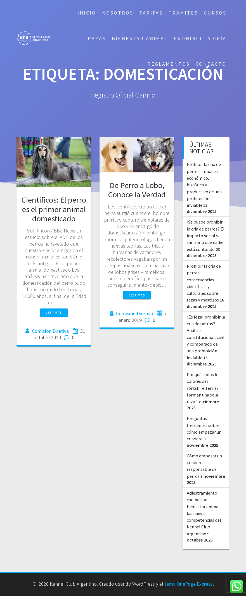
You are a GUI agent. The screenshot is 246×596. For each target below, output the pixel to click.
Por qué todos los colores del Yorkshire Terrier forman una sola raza (204, 388)
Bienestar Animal (140, 38)
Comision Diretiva (50, 331)
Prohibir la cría (200, 38)
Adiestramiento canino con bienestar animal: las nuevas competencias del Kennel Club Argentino (204, 513)
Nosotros (117, 13)
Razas (97, 38)
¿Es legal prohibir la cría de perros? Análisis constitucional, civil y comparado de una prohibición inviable (206, 337)
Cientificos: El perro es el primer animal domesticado (54, 209)
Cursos (215, 13)
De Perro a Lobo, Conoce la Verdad (137, 190)
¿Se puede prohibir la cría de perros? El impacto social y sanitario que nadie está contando (205, 235)
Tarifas (151, 13)
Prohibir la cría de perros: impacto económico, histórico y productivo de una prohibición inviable (204, 185)
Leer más (54, 312)
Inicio (86, 13)
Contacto (211, 64)
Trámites (183, 13)
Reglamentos (168, 64)
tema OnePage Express (188, 584)
